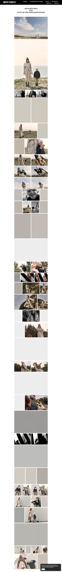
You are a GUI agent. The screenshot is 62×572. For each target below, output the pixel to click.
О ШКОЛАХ (56, 3)
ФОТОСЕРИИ (54, 1)
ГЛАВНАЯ (25, 1)
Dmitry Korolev (9, 2)
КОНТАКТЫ (48, 3)
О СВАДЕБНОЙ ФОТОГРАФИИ (36, 1)
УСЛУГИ (47, 1)
